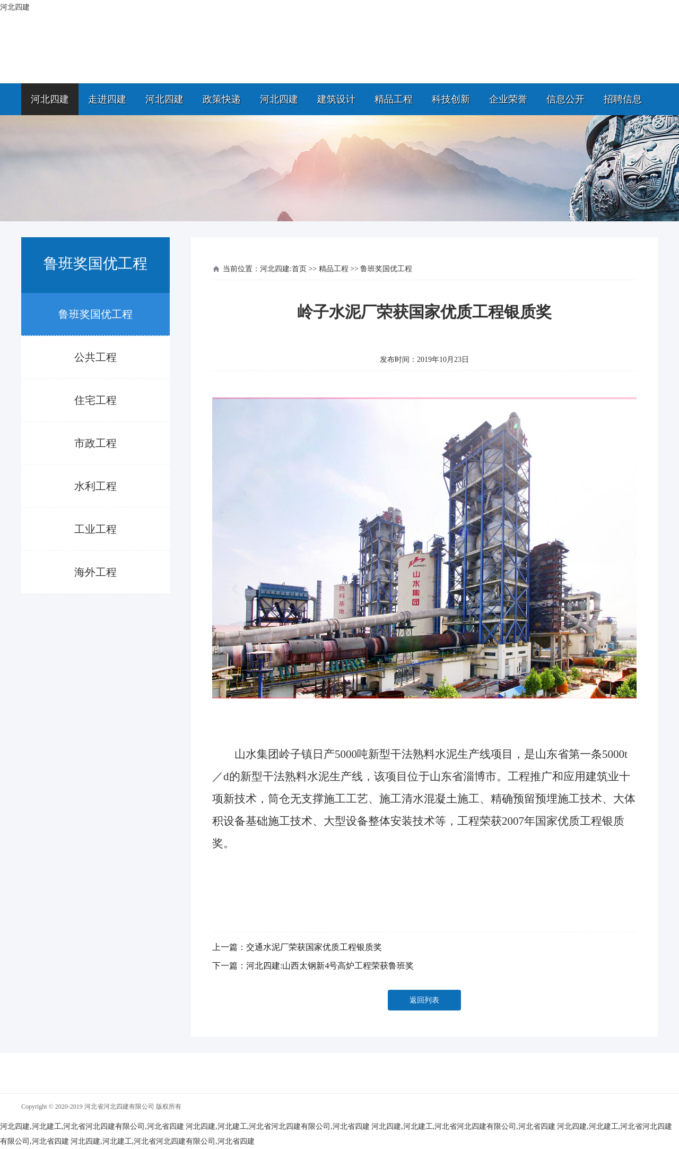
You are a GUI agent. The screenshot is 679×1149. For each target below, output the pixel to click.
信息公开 (565, 99)
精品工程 (394, 99)
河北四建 (50, 99)
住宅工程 (95, 400)
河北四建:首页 (283, 269)
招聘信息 (623, 99)
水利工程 (95, 486)
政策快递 (222, 99)
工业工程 (95, 529)
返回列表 (424, 1000)
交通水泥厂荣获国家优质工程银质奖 (314, 947)
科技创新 (451, 99)
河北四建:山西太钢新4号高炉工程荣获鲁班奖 (330, 965)
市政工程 (95, 443)
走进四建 (107, 99)
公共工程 (95, 357)
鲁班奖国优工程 (95, 314)
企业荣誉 (508, 99)
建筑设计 (336, 99)
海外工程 (95, 572)
